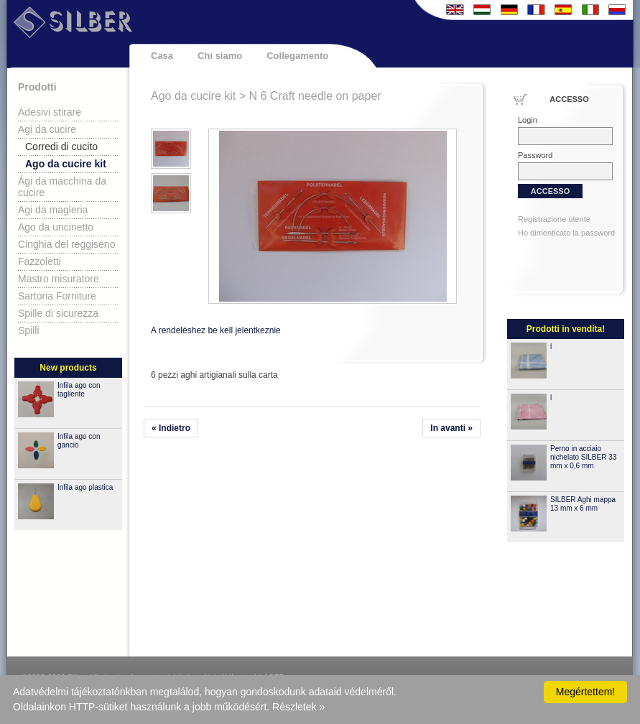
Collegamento (297, 55)
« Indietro (171, 428)
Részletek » (298, 707)
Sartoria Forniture (57, 296)
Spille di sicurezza (58, 313)
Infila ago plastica (85, 487)
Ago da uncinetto (55, 227)
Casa (162, 55)
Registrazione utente (554, 219)
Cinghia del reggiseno (66, 244)
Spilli (29, 330)
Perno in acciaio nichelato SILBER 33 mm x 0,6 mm (583, 457)
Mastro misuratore (58, 278)
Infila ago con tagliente (79, 389)
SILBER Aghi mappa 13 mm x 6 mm (583, 504)
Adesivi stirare (49, 112)
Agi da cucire (47, 129)
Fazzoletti (39, 261)
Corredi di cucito (61, 146)
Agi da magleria (53, 209)
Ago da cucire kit (65, 164)
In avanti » (451, 428)
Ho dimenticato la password (566, 232)
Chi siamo (220, 55)
